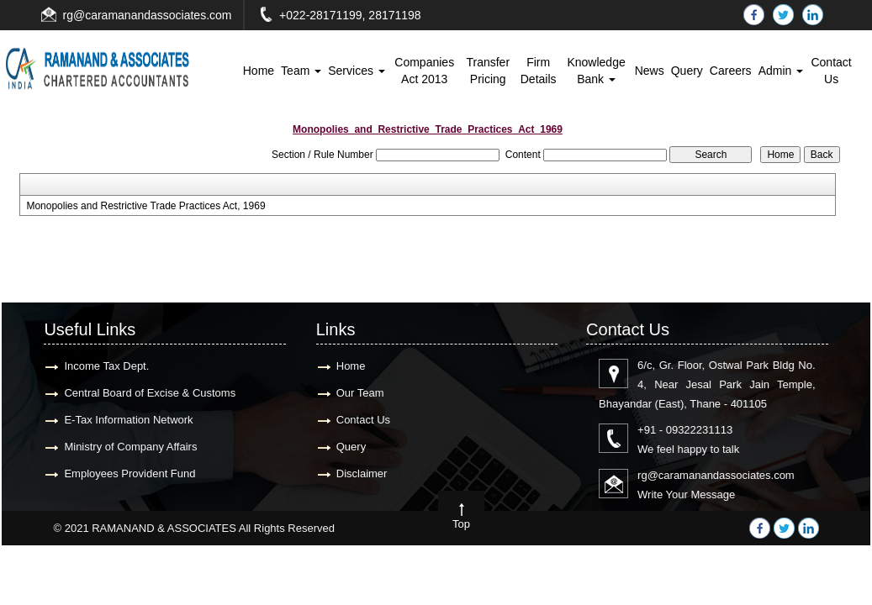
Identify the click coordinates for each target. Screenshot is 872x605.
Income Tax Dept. (104, 366)
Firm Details (539, 70)
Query (687, 70)
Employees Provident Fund (127, 473)
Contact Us (831, 70)
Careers (731, 70)
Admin (781, 70)
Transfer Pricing (488, 70)
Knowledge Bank (596, 70)
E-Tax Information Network (126, 419)
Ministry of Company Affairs (128, 446)
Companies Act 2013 (424, 70)
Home (258, 70)
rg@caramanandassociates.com (147, 15)
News (649, 70)
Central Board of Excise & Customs (148, 393)
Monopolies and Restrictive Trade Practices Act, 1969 (145, 206)
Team (301, 70)
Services (356, 70)
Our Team (358, 393)
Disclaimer (359, 473)
